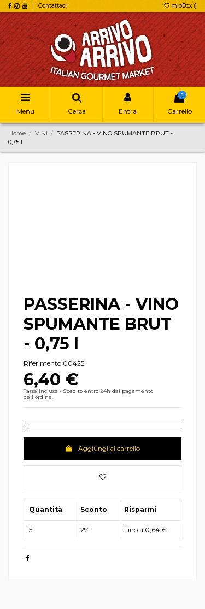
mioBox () (180, 5)
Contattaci (52, 5)
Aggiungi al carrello (102, 448)
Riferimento (42, 363)
